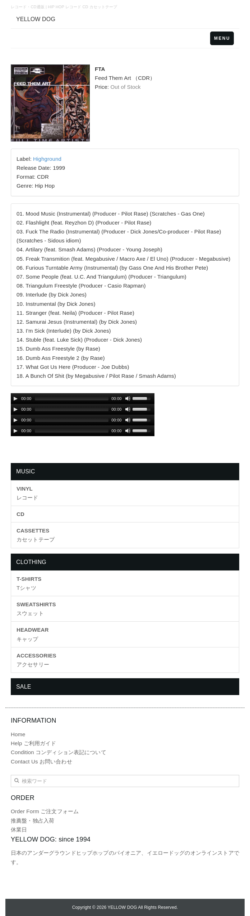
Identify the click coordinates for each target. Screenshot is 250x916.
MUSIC (25, 471)
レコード (27, 493)
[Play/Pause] (15, 398)
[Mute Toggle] (128, 398)
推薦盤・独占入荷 (32, 821)
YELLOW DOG (35, 19)
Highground (47, 159)
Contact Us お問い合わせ (41, 761)
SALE (23, 687)
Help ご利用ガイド (33, 743)
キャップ (32, 634)
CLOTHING (31, 562)
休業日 (19, 829)
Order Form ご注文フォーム (45, 811)
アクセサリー (36, 659)
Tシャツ (29, 583)
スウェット (36, 608)
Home (18, 734)
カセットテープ (36, 535)
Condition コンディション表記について (58, 752)
